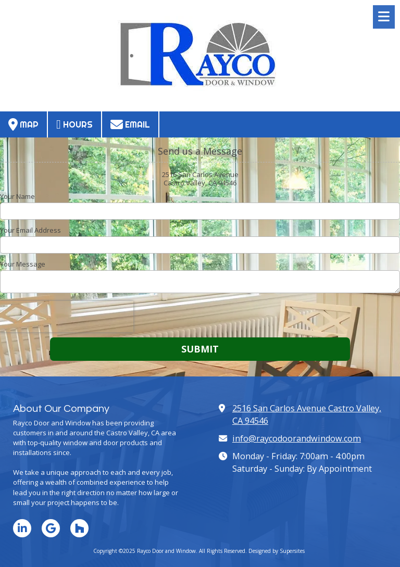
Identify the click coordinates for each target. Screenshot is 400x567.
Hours (74, 124)
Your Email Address (30, 230)
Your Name (17, 196)
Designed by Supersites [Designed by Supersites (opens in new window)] (276, 551)
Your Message (22, 264)
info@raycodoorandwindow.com (296, 438)
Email (130, 124)
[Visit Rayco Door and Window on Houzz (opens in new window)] (79, 528)
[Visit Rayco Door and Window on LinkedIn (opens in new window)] (22, 528)
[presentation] (66, 316)
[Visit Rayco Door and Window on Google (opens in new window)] (51, 528)
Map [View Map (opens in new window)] (23, 124)
